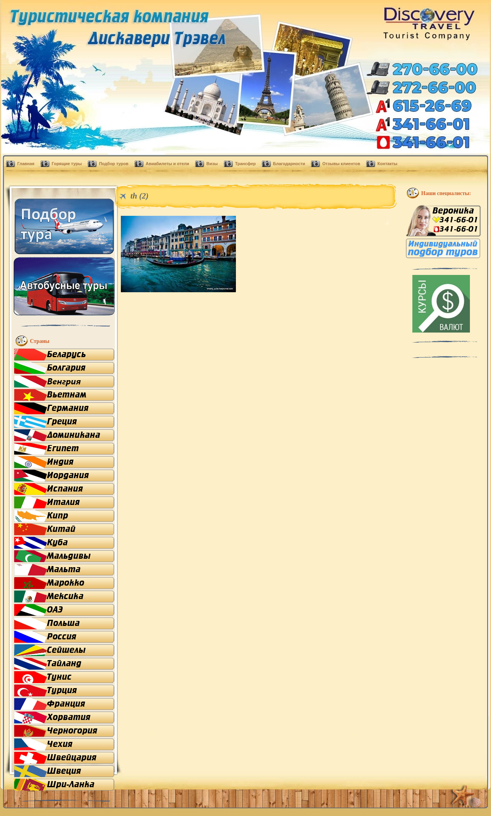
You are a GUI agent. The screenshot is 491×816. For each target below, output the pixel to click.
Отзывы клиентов (341, 163)
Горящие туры (67, 163)
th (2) (139, 195)
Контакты (387, 163)
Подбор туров (114, 163)
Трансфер (245, 163)
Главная (26, 163)
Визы (212, 163)
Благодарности (289, 163)
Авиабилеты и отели (167, 163)
